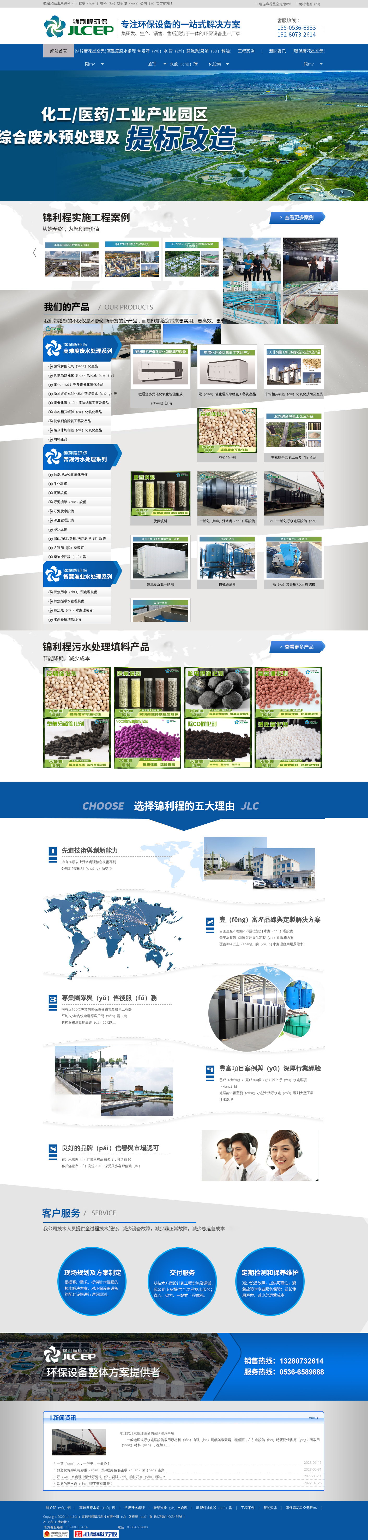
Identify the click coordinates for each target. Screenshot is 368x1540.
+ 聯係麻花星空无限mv (273, 4)
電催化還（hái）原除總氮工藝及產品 (81, 402)
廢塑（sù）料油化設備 (215, 57)
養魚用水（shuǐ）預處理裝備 (75, 591)
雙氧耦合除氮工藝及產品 (72, 420)
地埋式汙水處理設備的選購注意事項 (147, 1433)
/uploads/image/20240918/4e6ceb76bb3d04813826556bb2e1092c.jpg (184, 135)
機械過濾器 (227, 584)
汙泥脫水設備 (64, 511)
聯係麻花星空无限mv (308, 57)
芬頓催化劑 (227, 457)
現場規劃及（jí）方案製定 (85, 1281)
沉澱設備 (60, 492)
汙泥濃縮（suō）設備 (70, 501)
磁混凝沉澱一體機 (160, 584)
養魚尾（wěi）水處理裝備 (73, 610)
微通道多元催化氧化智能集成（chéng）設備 (160, 398)
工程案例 (246, 51)
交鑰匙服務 (178, 1281)
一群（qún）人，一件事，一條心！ (83, 1463)
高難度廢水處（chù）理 (97, 1507)
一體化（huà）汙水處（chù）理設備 (227, 520)
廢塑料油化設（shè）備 (214, 1507)
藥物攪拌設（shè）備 (70, 556)
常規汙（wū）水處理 (152, 57)
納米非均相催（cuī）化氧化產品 (78, 430)
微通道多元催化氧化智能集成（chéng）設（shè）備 (80, 394)
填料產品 (60, 439)
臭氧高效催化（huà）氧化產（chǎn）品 (84, 375)
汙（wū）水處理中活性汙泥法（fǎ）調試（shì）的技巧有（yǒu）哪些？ (111, 1476)
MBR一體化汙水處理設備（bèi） (293, 520)
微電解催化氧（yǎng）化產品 (76, 366)
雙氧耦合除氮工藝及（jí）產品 (294, 457)
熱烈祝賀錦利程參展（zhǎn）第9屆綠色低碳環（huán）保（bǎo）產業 (111, 1470)
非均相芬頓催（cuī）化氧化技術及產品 (294, 394)
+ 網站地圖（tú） (309, 4)
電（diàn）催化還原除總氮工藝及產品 (227, 394)
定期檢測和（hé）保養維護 (271, 1281)
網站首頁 (58, 51)
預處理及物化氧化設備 (71, 474)
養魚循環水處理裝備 (69, 601)
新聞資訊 (277, 51)
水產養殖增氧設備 (67, 619)
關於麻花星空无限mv (90, 57)
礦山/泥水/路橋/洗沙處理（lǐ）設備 (80, 538)
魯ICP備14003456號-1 (169, 1516)
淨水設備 (60, 529)
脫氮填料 (160, 520)
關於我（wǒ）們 (58, 1507)
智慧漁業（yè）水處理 (170, 1507)
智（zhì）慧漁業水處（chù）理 (183, 57)
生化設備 (60, 483)
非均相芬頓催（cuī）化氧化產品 (78, 411)
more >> (276, 227)
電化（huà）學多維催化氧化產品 (79, 384)
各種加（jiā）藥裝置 (69, 547)
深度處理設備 (64, 520)
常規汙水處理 (134, 1507)
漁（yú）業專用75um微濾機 (294, 584)
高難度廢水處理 (121, 51)
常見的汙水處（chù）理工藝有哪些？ (85, 1483)
